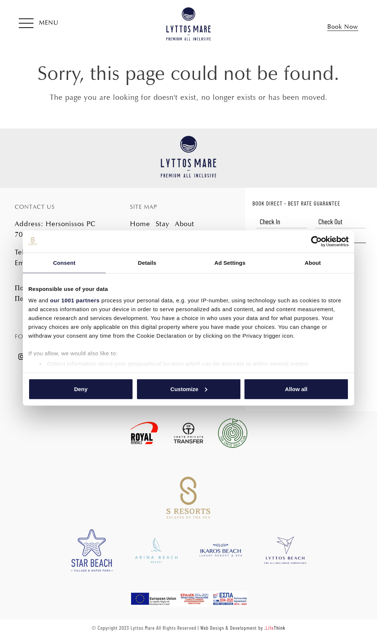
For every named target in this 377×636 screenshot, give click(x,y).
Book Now (342, 27)
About (184, 223)
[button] (39, 23)
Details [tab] (147, 262)
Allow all (296, 389)
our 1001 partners (74, 300)
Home (140, 223)
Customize (188, 389)
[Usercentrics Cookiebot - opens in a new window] (316, 241)
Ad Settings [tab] (229, 262)
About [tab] (313, 262)
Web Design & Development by (242, 628)
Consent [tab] (64, 262)
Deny (81, 389)
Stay (162, 223)
